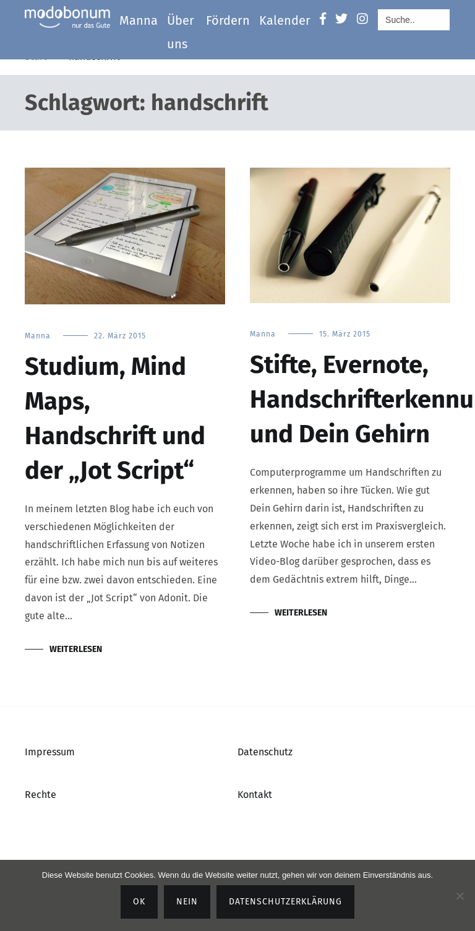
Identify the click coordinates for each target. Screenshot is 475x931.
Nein (187, 901)
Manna (138, 20)
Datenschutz (265, 752)
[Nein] (459, 896)
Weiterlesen (75, 649)
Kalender (284, 20)
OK (139, 901)
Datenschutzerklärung (285, 901)
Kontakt (255, 794)
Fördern (228, 20)
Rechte (40, 794)
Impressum (50, 752)
